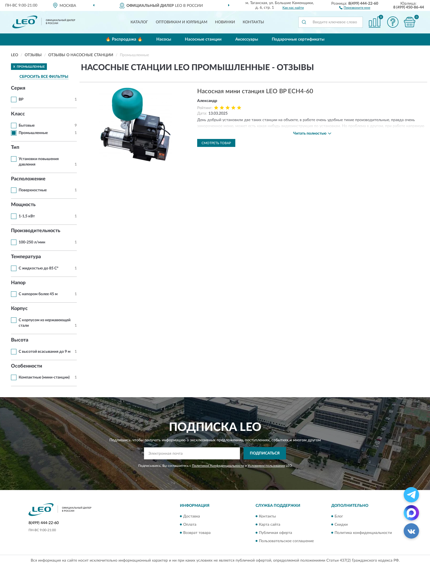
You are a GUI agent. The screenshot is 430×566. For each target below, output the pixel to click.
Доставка (191, 516)
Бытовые (27, 125)
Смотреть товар (216, 143)
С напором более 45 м (38, 294)
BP (21, 99)
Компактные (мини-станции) (44, 377)
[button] (354, 7)
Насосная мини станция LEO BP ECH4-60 (255, 91)
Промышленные (33, 133)
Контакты (253, 22)
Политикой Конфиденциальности (218, 465)
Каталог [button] (139, 22)
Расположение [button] (28, 179)
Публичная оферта (275, 533)
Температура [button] (26, 256)
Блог (339, 516)
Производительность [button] (35, 230)
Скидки (341, 525)
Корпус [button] (19, 308)
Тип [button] (15, 147)
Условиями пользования (266, 465)
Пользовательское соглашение (286, 541)
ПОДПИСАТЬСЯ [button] (265, 453)
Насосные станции (203, 39)
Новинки (225, 22)
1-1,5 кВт (27, 216)
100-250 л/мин (32, 242)
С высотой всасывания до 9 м (44, 352)
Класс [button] (18, 114)
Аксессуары (246, 39)
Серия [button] (18, 88)
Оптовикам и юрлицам (181, 22)
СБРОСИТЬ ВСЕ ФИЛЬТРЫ (43, 77)
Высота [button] (19, 340)
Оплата (189, 525)
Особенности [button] (26, 366)
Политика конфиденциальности (363, 533)
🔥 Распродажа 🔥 (124, 39)
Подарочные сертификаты (298, 39)
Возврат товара (197, 533)
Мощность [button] (23, 204)
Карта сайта (269, 525)
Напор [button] (18, 282)
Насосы (163, 39)
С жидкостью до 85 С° (38, 268)
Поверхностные (33, 190)
